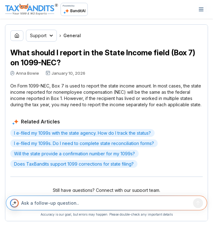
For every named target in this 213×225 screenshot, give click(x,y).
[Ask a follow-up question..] (106, 203)
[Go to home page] (16, 35)
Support (41, 35)
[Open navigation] (201, 9)
